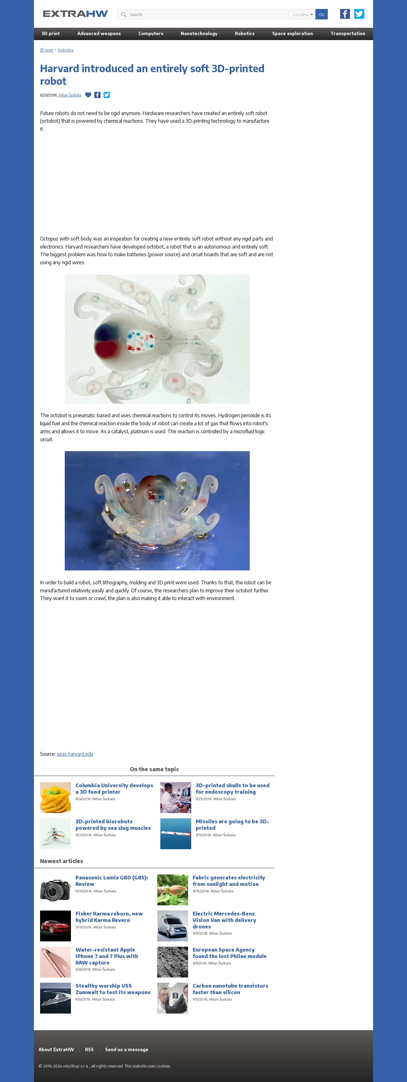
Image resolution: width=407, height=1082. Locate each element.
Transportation (348, 33)
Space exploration (292, 33)
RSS (89, 1049)
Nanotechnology (199, 33)
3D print (51, 33)
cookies (163, 1065)
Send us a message (126, 1049)
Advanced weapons (99, 33)
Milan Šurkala (70, 95)
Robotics (245, 33)
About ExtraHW (56, 1049)
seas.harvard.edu (75, 754)
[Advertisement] (157, 185)
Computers (150, 33)
